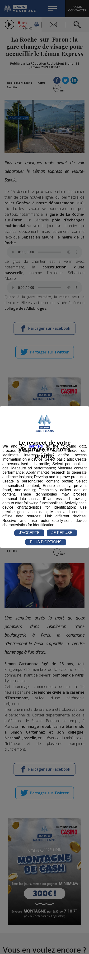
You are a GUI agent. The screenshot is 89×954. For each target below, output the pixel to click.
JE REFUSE (62, 533)
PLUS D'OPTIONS (45, 542)
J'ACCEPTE (29, 533)
